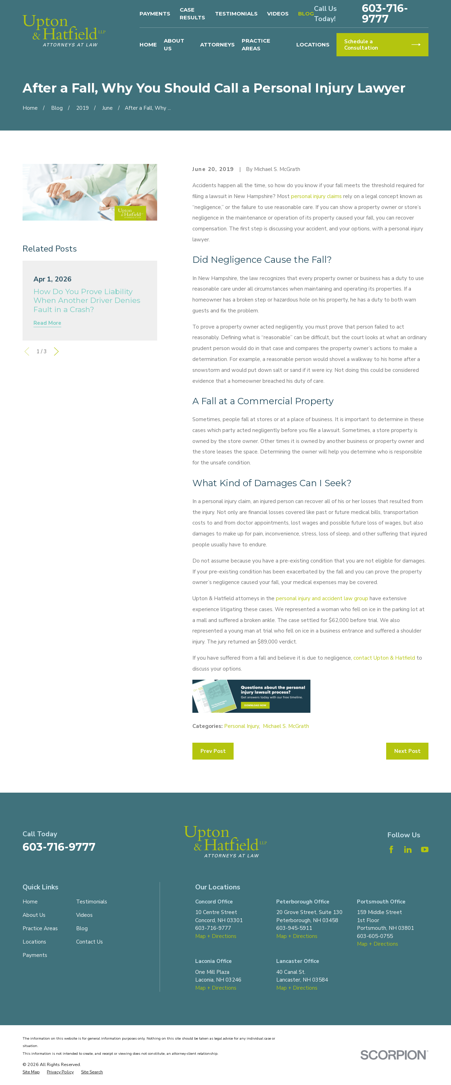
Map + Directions (215, 936)
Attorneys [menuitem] (217, 44)
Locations (34, 941)
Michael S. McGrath (286, 726)
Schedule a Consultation (382, 44)
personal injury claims (316, 196)
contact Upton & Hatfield (384, 657)
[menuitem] (31, 1072)
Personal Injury (241, 726)
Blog (306, 13)
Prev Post (213, 751)
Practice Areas (40, 928)
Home (30, 901)
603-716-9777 (385, 13)
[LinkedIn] (408, 849)
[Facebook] (391, 849)
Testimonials (236, 13)
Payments (155, 13)
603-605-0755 (375, 936)
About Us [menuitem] (174, 44)
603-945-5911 (294, 928)
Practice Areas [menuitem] (256, 44)
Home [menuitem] (148, 44)
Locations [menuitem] (312, 44)
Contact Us (89, 941)
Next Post (407, 751)
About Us (34, 915)
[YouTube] (424, 849)
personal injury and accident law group (322, 598)
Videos (278, 13)
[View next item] (56, 351)
